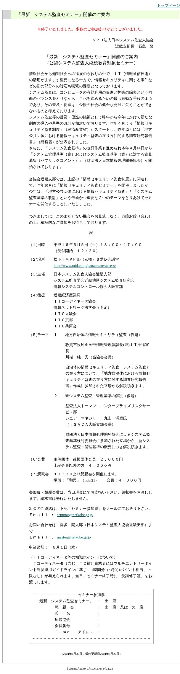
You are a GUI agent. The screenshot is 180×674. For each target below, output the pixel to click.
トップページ (168, 5)
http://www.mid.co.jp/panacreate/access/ (85, 265)
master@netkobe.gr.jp (74, 537)
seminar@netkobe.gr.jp (75, 515)
